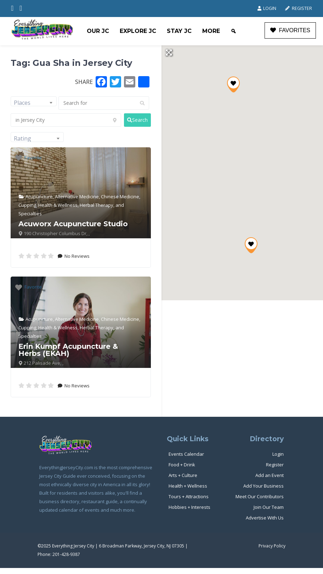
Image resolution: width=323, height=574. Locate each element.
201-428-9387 (66, 554)
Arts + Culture (183, 475)
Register (298, 8)
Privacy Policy (272, 546)
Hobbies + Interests (189, 507)
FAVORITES (290, 30)
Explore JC (138, 31)
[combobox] (34, 101)
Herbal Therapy (96, 205)
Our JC (98, 31)
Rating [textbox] (22, 138)
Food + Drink (182, 464)
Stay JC (179, 31)
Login (266, 8)
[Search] (233, 31)
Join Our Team (269, 507)
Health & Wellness (58, 205)
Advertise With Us (265, 518)
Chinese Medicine (120, 196)
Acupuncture (39, 196)
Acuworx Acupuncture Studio (73, 224)
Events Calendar (186, 454)
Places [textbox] (22, 103)
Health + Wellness (188, 486)
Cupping (27, 205)
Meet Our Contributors (260, 496)
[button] (251, 245)
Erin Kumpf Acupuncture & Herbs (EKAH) (68, 350)
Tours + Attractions (189, 496)
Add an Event (269, 475)
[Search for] (103, 103)
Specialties (30, 213)
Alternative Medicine (77, 196)
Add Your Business (263, 486)
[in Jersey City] (66, 120)
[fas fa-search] (137, 120)
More (211, 31)
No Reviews (76, 256)
